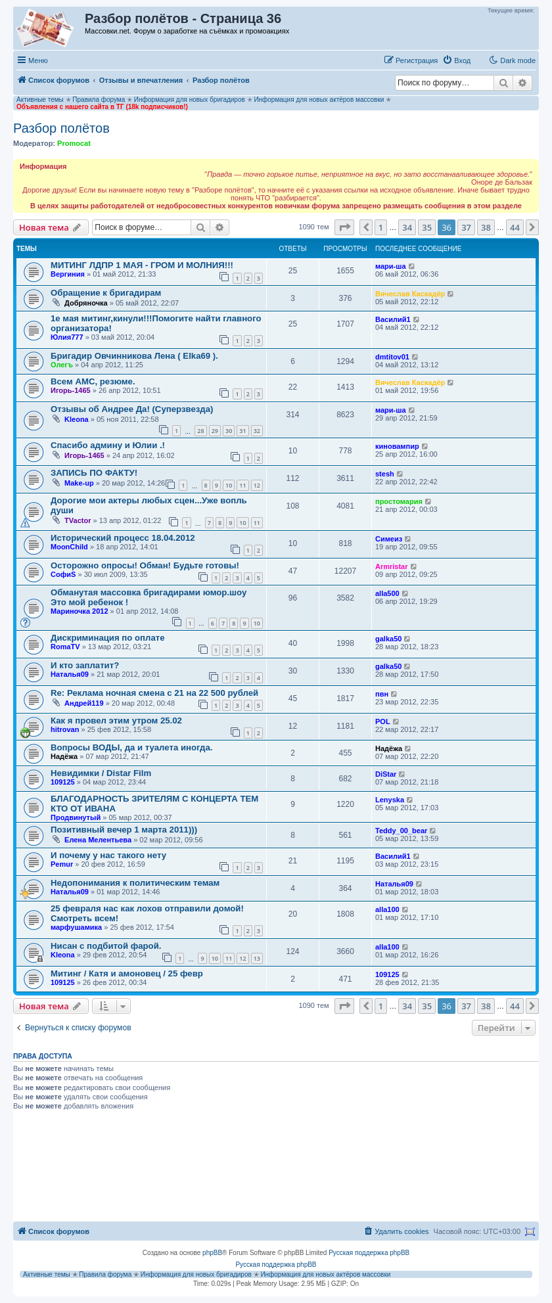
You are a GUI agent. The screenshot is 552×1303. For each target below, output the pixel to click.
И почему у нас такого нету (108, 855)
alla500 (387, 593)
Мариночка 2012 (79, 611)
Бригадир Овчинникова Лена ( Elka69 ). (134, 356)
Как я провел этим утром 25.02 (116, 720)
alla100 (387, 909)
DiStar (385, 774)
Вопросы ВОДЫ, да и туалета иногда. (131, 747)
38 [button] (486, 227)
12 (257, 485)
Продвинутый (76, 817)
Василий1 (393, 319)
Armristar (391, 566)
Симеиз (388, 539)
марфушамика (76, 927)
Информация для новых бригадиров (189, 99)
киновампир (397, 446)
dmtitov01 (392, 357)
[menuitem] (456, 60)
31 (242, 430)
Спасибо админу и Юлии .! (108, 445)
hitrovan (65, 729)
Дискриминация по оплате (108, 638)
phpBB (212, 1252)
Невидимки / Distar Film (101, 773)
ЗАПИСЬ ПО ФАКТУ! (94, 473)
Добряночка (86, 303)
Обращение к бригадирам (106, 293)
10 (228, 485)
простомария (399, 501)
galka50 (388, 639)
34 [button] (407, 227)
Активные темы (40, 99)
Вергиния (68, 274)
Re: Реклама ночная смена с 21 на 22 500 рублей (154, 693)
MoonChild (69, 547)
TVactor (77, 520)
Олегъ (62, 365)
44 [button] (515, 227)
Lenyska (389, 800)
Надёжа (64, 756)
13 (257, 958)
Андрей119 (84, 703)
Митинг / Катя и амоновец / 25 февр (127, 973)
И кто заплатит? (85, 665)
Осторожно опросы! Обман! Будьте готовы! (145, 565)
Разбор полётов (61, 128)
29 (215, 430)
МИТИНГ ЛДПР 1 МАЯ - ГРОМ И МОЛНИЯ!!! (142, 265)
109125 (63, 782)
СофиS (63, 574)
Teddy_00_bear (401, 830)
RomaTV (65, 647)
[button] (344, 227)
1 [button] (381, 227)
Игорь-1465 (71, 390)
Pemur (62, 864)
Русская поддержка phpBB (369, 1252)
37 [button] (466, 227)
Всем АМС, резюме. (93, 381)
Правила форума (98, 99)
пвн (381, 694)
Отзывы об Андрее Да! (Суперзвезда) (132, 409)
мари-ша (390, 266)
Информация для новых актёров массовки (319, 99)
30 (228, 430)
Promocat (74, 143)
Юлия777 (67, 337)
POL (382, 721)
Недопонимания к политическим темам (135, 883)
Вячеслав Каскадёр (410, 294)
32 (257, 430)
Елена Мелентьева (97, 840)
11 (242, 485)
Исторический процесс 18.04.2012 (123, 538)
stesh (384, 474)
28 (200, 430)
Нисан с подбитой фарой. (106, 946)
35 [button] (427, 227)
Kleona (76, 419)
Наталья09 (70, 674)
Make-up (79, 483)
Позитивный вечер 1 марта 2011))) (124, 829)
